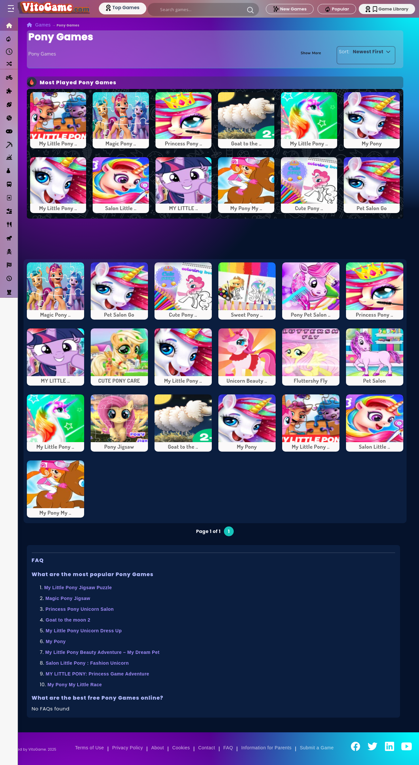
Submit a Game (317, 747)
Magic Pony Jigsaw (68, 598)
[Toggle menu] (10, 9)
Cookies (181, 747)
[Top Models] (124, 7)
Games (43, 24)
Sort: (341, 51)
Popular (336, 9)
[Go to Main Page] (53, 9)
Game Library (390, 9)
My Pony (56, 641)
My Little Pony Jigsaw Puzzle (78, 587)
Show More (307, 52)
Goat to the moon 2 (68, 620)
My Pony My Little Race (74, 684)
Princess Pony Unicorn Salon (80, 609)
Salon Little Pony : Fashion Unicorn (87, 663)
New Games (289, 9)
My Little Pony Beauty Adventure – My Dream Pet (102, 652)
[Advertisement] (215, 239)
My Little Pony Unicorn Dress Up (84, 630)
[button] (250, 9)
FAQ (228, 747)
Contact (206, 747)
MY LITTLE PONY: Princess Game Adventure (97, 673)
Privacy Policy (127, 747)
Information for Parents (266, 747)
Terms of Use (89, 747)
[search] (203, 9)
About (157, 747)
